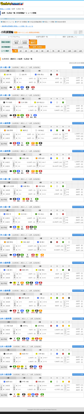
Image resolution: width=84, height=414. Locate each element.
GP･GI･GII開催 (22, 22)
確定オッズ (24, 67)
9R (64, 51)
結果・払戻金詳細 (34, 67)
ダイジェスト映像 (78, 67)
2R (26, 51)
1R (21, 51)
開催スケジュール (8, 22)
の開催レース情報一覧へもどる (17, 26)
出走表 (20, 47)
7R (53, 51)
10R (69, 51)
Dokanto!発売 (61, 22)
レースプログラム (14, 37)
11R (75, 51)
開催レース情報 (5, 9)
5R (42, 51)
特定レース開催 (49, 22)
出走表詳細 (15, 67)
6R (48, 51)
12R (80, 51)
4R (37, 51)
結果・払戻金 (37, 47)
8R (59, 51)
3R (31, 51)
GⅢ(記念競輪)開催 (35, 22)
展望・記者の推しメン (70, 37)
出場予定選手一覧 (42, 37)
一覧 (15, 51)
